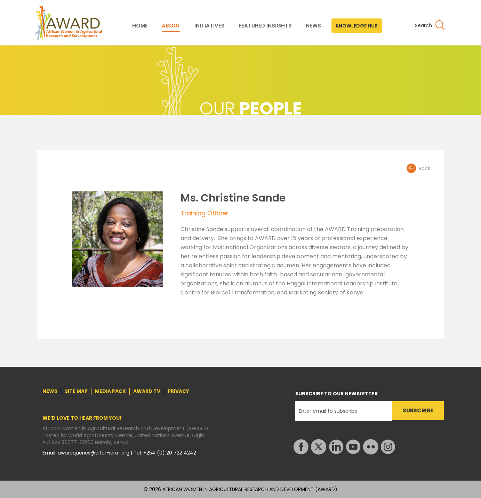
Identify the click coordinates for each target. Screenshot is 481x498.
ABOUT (171, 26)
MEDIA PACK (110, 391)
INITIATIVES (209, 26)
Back (424, 168)
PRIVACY (178, 391)
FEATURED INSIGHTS (265, 26)
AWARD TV (146, 391)
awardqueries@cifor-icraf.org (94, 452)
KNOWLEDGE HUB (357, 25)
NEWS (313, 26)
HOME (140, 26)
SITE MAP (76, 391)
